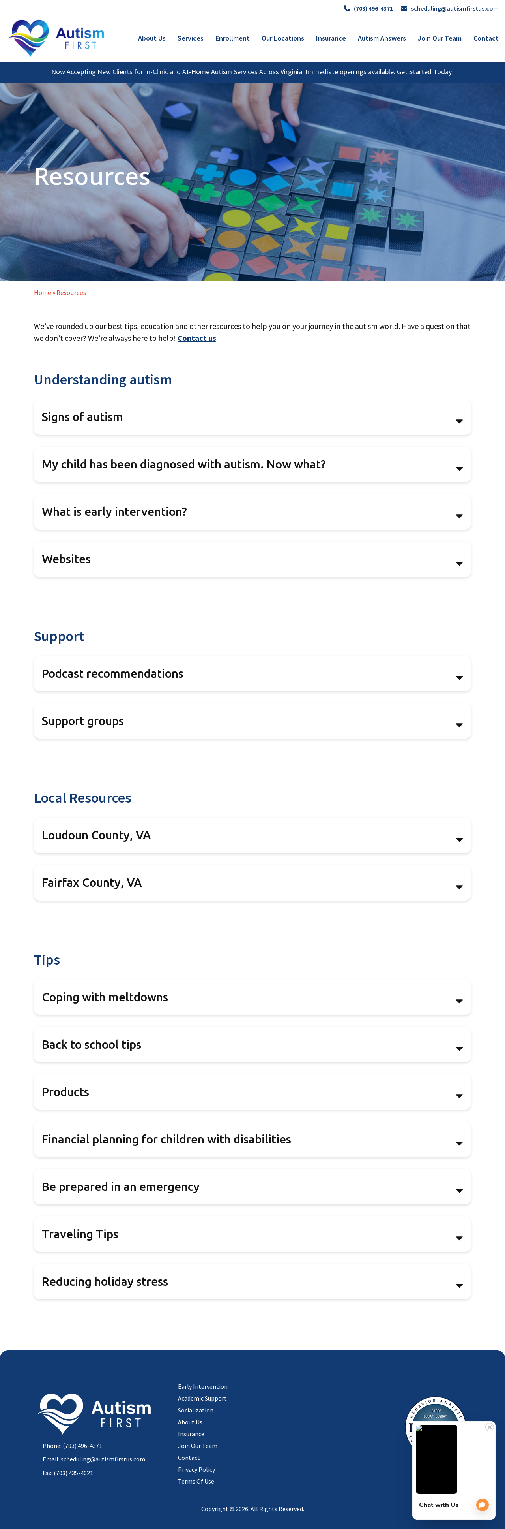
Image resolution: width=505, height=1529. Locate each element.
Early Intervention (203, 1386)
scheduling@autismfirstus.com (450, 8)
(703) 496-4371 (368, 8)
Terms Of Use (196, 1481)
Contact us (197, 338)
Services (191, 38)
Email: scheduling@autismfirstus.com (94, 1459)
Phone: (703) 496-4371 (72, 1446)
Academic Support (202, 1398)
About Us (152, 38)
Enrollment (232, 38)
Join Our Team (440, 38)
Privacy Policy (196, 1469)
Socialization (195, 1410)
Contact (486, 38)
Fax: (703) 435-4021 (68, 1473)
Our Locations (283, 38)
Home (42, 292)
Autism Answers (382, 38)
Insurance (331, 38)
